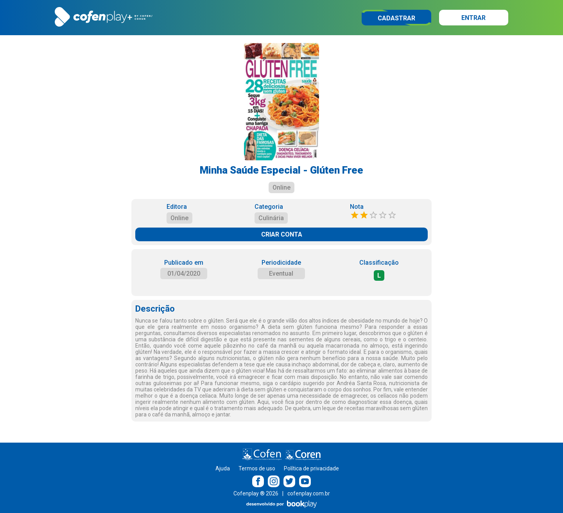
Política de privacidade (311, 468)
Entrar (473, 18)
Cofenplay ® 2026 (255, 493)
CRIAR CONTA (281, 234)
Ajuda (222, 468)
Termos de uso (256, 468)
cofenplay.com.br (308, 493)
